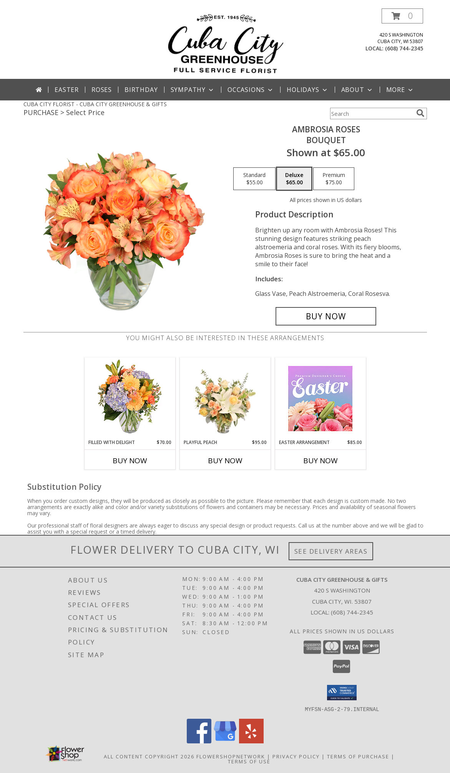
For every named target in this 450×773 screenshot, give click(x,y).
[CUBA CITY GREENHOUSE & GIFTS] (225, 43)
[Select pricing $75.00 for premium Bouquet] (334, 179)
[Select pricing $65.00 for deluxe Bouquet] (294, 179)
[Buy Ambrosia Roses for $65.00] (326, 316)
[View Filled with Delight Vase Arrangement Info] (130, 398)
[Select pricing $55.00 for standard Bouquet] (254, 179)
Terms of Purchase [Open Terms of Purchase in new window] (358, 756)
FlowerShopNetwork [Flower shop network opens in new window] (230, 756)
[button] (402, 15)
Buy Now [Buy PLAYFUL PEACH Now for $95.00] (225, 461)
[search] (420, 113)
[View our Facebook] (199, 741)
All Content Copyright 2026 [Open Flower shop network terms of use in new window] (149, 756)
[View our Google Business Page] (225, 741)
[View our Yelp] (251, 741)
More (400, 89)
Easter (67, 89)
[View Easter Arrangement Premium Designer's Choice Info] (320, 398)
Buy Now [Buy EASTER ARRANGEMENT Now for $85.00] (320, 461)
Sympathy (193, 89)
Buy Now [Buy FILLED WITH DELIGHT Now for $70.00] (130, 461)
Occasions (250, 89)
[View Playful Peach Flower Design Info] (225, 398)
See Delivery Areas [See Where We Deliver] (331, 551)
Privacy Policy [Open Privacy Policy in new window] (296, 756)
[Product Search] (371, 113)
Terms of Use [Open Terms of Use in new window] (249, 761)
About (357, 89)
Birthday (141, 89)
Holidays (307, 89)
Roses (101, 89)
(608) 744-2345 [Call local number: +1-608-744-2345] (404, 48)
